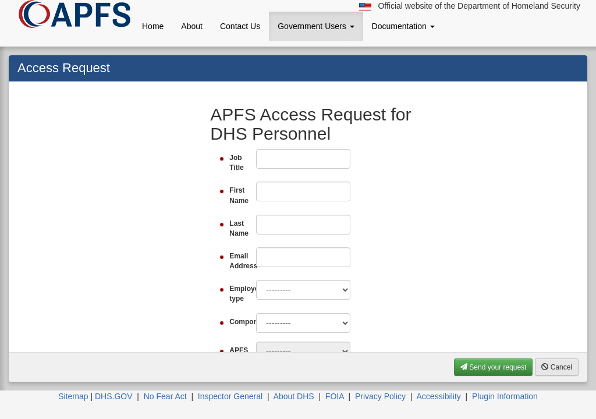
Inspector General (230, 396)
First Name (238, 195)
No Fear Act (165, 396)
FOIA (334, 396)
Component (238, 322)
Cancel (556, 367)
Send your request (493, 367)
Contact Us (240, 26)
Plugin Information (505, 396)
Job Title (236, 163)
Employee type (238, 294)
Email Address (238, 261)
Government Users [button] (316, 26)
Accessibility (439, 396)
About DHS (294, 396)
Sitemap (73, 396)
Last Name (238, 228)
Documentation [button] (403, 26)
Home (153, 26)
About (192, 26)
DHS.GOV (114, 396)
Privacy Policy (380, 396)
